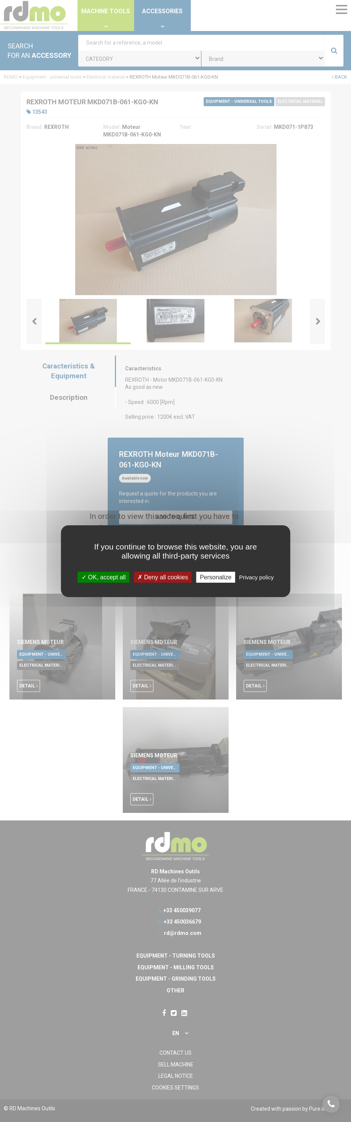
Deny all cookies (163, 577)
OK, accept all (104, 577)
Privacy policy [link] (256, 577)
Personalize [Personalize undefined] (216, 577)
